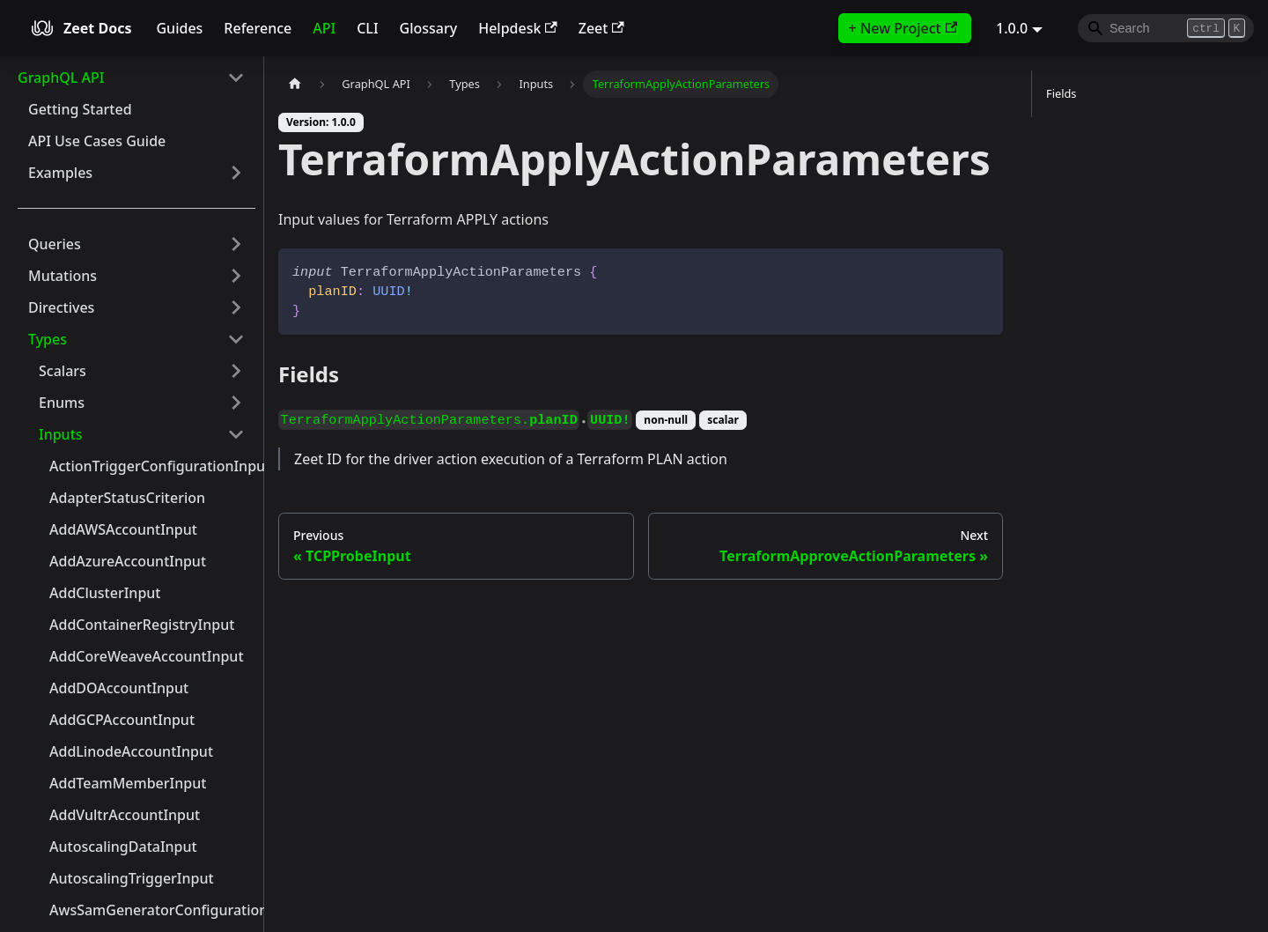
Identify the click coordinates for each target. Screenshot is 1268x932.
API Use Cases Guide (97, 141)
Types (47, 339)
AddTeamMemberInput (127, 783)
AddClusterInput (104, 593)
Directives (61, 307)
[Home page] (295, 84)
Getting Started (80, 109)
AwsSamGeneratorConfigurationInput (152, 910)
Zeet (601, 28)
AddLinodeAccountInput (131, 751)
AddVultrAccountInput (124, 815)
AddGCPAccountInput (122, 719)
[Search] (1166, 28)
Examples (60, 172)
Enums (62, 402)
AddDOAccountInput (118, 688)
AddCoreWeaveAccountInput (146, 656)
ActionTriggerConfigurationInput (152, 466)
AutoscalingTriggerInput (131, 878)
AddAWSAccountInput (123, 529)
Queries (54, 244)
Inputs (61, 434)
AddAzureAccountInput (127, 561)
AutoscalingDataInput (123, 846)
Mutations (62, 275)
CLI (367, 28)
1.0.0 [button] (1012, 28)
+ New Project (903, 28)
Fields (1061, 93)
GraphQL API (61, 77)
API (324, 28)
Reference (257, 28)
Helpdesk (517, 28)
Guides (179, 28)
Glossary (429, 28)
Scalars (62, 371)
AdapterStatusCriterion (127, 497)
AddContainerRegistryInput (141, 624)
